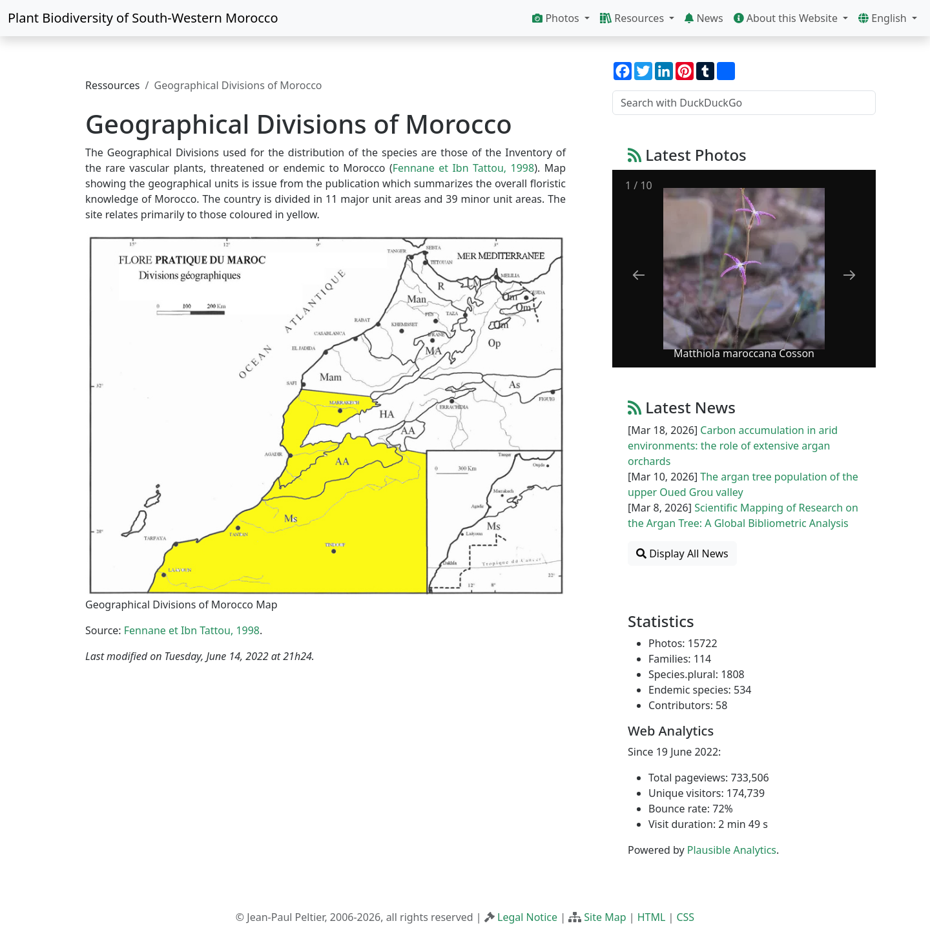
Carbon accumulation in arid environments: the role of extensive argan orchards (733, 445)
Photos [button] (557, 18)
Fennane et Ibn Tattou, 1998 (463, 168)
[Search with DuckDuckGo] (744, 102)
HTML (651, 917)
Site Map (605, 917)
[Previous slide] (638, 274)
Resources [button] (633, 18)
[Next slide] (849, 274)
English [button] (883, 18)
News (704, 18)
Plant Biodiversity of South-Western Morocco (143, 17)
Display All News (682, 553)
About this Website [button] (787, 18)
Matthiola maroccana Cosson (744, 353)
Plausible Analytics (731, 850)
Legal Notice (527, 917)
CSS (685, 917)
